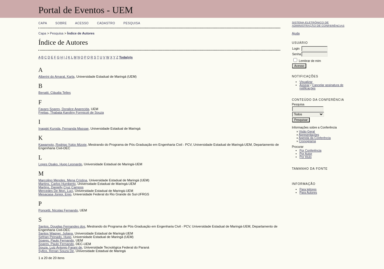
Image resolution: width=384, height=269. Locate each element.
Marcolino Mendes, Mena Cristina (62, 180)
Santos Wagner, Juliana (55, 233)
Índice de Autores (80, 33)
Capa (42, 23)
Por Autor (305, 153)
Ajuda (296, 33)
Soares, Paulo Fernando (56, 240)
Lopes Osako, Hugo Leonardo (60, 164)
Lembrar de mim (310, 61)
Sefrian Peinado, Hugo (54, 237)
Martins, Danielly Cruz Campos (60, 187)
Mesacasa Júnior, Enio (54, 194)
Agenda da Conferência (315, 138)
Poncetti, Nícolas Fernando (58, 210)
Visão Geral (307, 131)
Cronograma (307, 141)
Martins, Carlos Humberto (56, 183)
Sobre (61, 23)
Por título (305, 157)
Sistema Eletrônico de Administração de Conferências (318, 24)
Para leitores (307, 189)
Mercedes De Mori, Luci (55, 190)
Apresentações (309, 134)
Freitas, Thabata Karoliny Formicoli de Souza (71, 112)
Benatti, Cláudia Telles (54, 92)
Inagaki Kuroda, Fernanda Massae (63, 128)
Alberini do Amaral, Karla (56, 76)
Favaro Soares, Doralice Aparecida (63, 109)
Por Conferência (310, 150)
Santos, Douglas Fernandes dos (61, 226)
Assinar (304, 85)
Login (295, 48)
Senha (296, 54)
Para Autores (308, 192)
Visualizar (306, 82)
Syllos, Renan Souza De (56, 251)
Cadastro (106, 23)
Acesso (82, 23)
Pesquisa (131, 23)
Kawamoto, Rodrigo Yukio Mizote (62, 144)
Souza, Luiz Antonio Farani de (60, 247)
